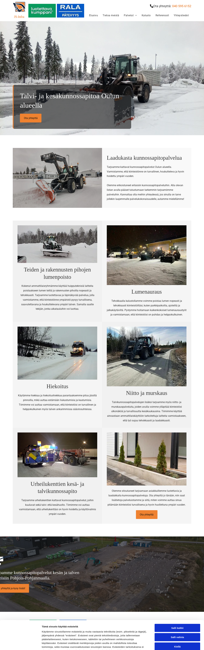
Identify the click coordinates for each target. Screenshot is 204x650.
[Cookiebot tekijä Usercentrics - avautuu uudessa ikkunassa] (21, 643)
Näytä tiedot (170, 643)
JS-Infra (19, 16)
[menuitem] (93, 15)
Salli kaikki (177, 600)
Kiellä (177, 619)
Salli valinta (177, 610)
